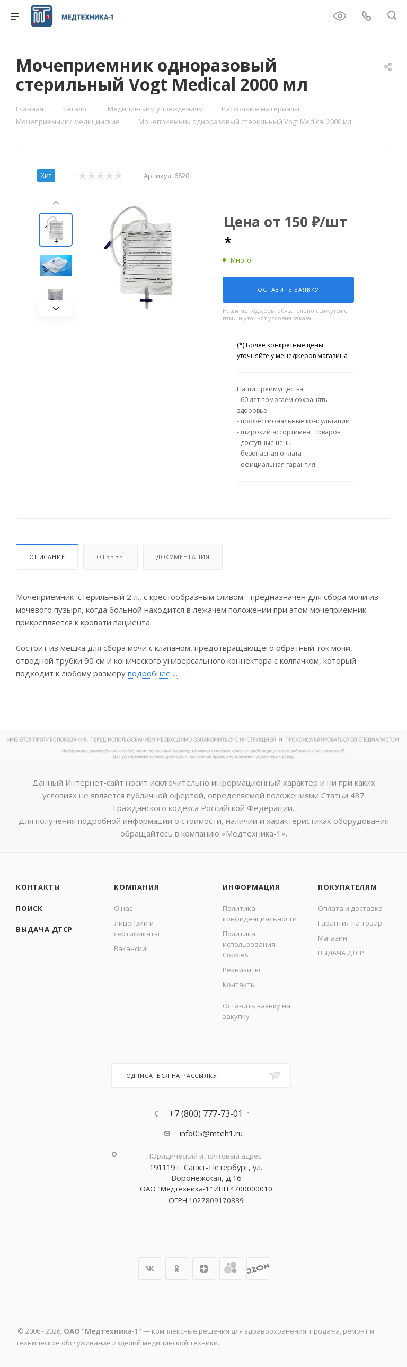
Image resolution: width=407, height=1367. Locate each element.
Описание (47, 557)
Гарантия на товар (350, 923)
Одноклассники (176, 1268)
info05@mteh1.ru (211, 1133)
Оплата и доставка (350, 908)
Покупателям (347, 887)
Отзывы (110, 557)
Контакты (38, 887)
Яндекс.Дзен (203, 1268)
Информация (251, 887)
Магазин (332, 938)
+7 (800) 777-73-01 (206, 1113)
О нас (123, 908)
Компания (136, 887)
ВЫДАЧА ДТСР (44, 929)
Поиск (29, 908)
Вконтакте (149, 1268)
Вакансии (130, 948)
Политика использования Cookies (249, 944)
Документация (183, 557)
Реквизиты (241, 969)
